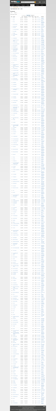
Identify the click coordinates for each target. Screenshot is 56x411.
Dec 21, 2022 (38, 117)
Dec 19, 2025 (38, 268)
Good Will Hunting (15, 34)
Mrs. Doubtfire (14, 31)
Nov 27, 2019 (38, 262)
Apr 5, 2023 (38, 288)
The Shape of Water (15, 100)
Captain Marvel (14, 183)
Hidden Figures (14, 51)
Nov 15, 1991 (38, 149)
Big (13, 312)
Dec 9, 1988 (38, 294)
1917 (13, 190)
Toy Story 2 (14, 133)
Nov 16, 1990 (38, 27)
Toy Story (14, 245)
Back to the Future (15, 56)
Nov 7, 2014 (38, 154)
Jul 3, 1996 (38, 179)
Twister (14, 389)
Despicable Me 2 (15, 387)
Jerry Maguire (14, 260)
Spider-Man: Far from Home (16, 181)
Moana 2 (14, 192)
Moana (14, 398)
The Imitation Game (15, 68)
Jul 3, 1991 (38, 169)
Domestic (13, 5)
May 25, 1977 (38, 64)
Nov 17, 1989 (38, 215)
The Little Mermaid (15, 215)
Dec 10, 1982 (38, 310)
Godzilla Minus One (15, 396)
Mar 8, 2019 (38, 183)
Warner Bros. (43, 26)
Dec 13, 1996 (38, 260)
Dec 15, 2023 (38, 341)
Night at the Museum (15, 239)
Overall (11, 6)
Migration (14, 220)
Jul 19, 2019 (38, 250)
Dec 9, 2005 (38, 332)
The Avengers (14, 174)
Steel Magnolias (15, 237)
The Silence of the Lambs (16, 200)
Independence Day (15, 179)
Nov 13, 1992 (38, 35)
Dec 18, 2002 (38, 330)
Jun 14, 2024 (38, 146)
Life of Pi (14, 290)
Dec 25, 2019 (38, 190)
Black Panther (14, 102)
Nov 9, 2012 (38, 328)
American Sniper (15, 26)
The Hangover (14, 127)
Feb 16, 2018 (38, 102)
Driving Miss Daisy (15, 78)
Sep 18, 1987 (38, 84)
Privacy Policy (25, 410)
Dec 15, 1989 (38, 78)
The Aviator (14, 166)
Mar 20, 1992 (38, 342)
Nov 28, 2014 (38, 68)
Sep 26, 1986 (38, 113)
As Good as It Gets (15, 164)
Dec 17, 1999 (38, 392)
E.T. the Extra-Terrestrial (15, 29)
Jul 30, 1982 (38, 223)
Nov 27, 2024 (38, 192)
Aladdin (14, 35)
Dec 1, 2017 (38, 100)
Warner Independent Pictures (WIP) (43, 81)
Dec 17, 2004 (38, 166)
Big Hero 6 (14, 154)
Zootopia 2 (14, 122)
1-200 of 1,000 (28, 15)
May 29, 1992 (38, 171)
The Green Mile (15, 207)
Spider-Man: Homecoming (16, 241)
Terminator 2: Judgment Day (16, 169)
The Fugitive (14, 273)
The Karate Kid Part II (15, 296)
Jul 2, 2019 (38, 181)
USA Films (42, 128)
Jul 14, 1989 (38, 322)
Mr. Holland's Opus (15, 136)
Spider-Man (14, 318)
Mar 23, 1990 (38, 86)
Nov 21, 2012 (38, 290)
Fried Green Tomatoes (15, 144)
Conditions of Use (21, 410)
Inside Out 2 (14, 146)
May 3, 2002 (38, 318)
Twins (13, 294)
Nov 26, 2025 (38, 122)
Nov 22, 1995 (38, 245)
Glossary (23, 407)
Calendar (28, 5)
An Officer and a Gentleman (16, 223)
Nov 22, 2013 (38, 21)
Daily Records (21, 6)
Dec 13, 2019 (38, 111)
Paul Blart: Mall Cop (15, 320)
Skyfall (14, 328)
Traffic (13, 128)
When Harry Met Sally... (15, 322)
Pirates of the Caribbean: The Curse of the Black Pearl (16, 126)
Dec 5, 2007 (38, 62)
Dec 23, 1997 (38, 164)
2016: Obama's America (15, 299)
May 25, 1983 (38, 49)
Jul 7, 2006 (38, 230)
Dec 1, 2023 (38, 396)
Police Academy (15, 377)
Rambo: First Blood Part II (16, 292)
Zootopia (14, 119)
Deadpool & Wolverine (15, 225)
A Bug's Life (14, 274)
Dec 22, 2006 (38, 239)
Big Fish (14, 314)
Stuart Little (14, 392)
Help (33, 407)
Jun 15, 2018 (38, 280)
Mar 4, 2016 (38, 119)
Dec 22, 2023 (38, 220)
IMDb (31, 408)
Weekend (26, 406)
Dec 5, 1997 (38, 34)
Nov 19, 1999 (38, 133)
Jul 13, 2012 (38, 299)
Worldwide (23, 5)
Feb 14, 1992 (38, 278)
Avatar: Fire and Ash (15, 268)
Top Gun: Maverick (15, 24)
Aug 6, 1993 (38, 273)
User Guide (26, 407)
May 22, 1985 (38, 292)
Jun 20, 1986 (38, 296)
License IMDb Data (30, 407)
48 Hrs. (14, 310)
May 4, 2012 (38, 174)
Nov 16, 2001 (38, 243)
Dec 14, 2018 (38, 344)
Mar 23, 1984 (38, 377)
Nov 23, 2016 (38, 398)
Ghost (13, 76)
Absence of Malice (15, 301)
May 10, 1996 (38, 389)
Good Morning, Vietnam (15, 70)
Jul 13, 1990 (38, 76)
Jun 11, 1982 (38, 29)
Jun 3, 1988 (38, 312)
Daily (23, 406)
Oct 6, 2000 (38, 218)
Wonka (14, 341)
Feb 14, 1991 (38, 200)
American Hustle (15, 336)
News (22, 406)
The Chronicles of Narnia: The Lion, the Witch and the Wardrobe (16, 333)
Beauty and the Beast (15, 149)
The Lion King (14, 250)
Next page (32, 15)
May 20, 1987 (38, 346)
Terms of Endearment (15, 270)
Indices (42, 5)
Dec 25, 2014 (38, 26)
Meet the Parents (15, 218)
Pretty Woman (14, 86)
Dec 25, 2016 (38, 51)
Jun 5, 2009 (38, 127)
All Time (32, 5)
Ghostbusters (14, 82)
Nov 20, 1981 (38, 301)
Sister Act (14, 171)
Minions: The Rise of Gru (16, 394)
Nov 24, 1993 (38, 31)
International (18, 5)
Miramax (42, 34)
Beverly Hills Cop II (15, 346)
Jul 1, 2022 (38, 394)
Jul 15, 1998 (38, 66)
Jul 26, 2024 (38, 225)
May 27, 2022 (38, 24)
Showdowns (37, 5)
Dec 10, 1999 (38, 207)
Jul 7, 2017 (38, 241)
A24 (42, 316)
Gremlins (14, 199)
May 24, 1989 (38, 286)
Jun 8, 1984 (38, 82)
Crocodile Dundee (15, 113)
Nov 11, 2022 (38, 265)
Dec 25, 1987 (38, 70)
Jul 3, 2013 (38, 387)
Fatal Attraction (14, 84)
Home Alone (14, 27)
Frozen (14, 21)
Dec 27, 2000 (38, 128)
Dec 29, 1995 (38, 136)
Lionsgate (42, 262)
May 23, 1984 (38, 339)
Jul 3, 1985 (38, 56)
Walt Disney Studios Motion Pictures (42, 22)
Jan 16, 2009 (38, 320)
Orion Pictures (43, 200)
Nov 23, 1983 (38, 270)
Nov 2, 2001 (38, 91)
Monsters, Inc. (14, 91)
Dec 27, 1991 (38, 144)
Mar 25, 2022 (38, 316)
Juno (13, 62)
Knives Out (14, 262)
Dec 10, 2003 (38, 314)
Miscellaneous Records (27, 6)
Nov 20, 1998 (38, 274)
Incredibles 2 (14, 280)
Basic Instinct (14, 342)
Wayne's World (14, 278)
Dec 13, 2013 (38, 336)
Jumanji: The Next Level (15, 111)
